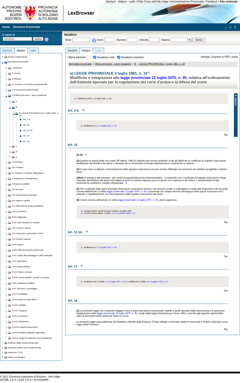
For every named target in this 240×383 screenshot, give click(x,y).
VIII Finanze (17, 167)
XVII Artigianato (19, 217)
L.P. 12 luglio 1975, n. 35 (106, 126)
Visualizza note (106, 57)
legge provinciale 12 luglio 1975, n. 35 (153, 78)
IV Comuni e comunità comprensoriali (29, 84)
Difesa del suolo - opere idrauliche (113, 64)
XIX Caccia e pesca (21, 228)
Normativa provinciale (80, 64)
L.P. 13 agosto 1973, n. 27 (157, 282)
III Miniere (16, 79)
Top (226, 134)
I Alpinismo (17, 67)
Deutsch (111, 1)
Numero (121, 39)
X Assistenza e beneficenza (25, 178)
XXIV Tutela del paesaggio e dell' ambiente (32, 255)
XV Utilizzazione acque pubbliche (27, 206)
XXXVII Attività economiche (25, 327)
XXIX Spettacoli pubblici (23, 283)
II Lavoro (16, 73)
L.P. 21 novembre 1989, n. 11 (122, 213)
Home (6, 27)
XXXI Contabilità (19, 294)
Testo (68, 39)
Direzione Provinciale (26, 27)
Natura (165, 39)
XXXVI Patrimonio (20, 321)
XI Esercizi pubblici (21, 184)
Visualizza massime (132, 57)
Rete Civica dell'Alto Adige (153, 1)
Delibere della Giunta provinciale (23, 343)
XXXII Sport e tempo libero (24, 299)
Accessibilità (41, 379)
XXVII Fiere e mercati (22, 272)
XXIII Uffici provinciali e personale (28, 250)
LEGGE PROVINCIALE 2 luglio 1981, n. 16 (162, 64)
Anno (100, 39)
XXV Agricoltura (19, 261)
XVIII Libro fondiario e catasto (26, 222)
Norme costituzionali (17, 57)
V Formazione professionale (25, 90)
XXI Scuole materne (21, 239)
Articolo (143, 39)
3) (86, 154)
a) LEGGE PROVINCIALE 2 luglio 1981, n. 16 (39, 114)
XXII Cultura (17, 244)
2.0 (24, 379)
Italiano (122, 1)
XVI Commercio (19, 211)
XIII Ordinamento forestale (24, 195)
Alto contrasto (229, 1)
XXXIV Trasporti (19, 310)
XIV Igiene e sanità (21, 200)
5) (81, 266)
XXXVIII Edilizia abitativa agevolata (28, 332)
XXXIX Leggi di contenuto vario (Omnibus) (32, 338)
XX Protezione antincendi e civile (27, 233)
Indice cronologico (16, 357)
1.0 (6, 379)
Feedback (211, 1)
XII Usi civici (17, 189)
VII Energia (17, 162)
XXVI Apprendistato (21, 266)
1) (149, 72)
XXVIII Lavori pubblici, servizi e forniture (30, 277)
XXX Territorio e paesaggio (24, 288)
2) (83, 110)
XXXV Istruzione (19, 316)
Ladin (132, 1)
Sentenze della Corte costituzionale (24, 347)
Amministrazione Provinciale (187, 1)
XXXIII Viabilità (19, 305)
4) (126, 183)
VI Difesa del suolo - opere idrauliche (29, 95)
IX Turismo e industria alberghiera (28, 173)
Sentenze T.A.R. (15, 352)
